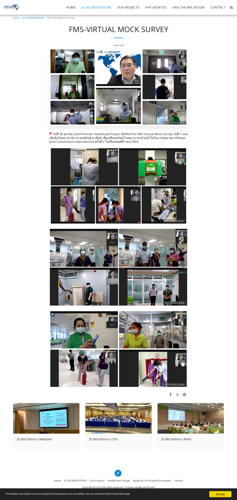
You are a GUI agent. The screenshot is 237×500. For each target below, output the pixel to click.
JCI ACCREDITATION (33, 17)
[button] (231, 7)
